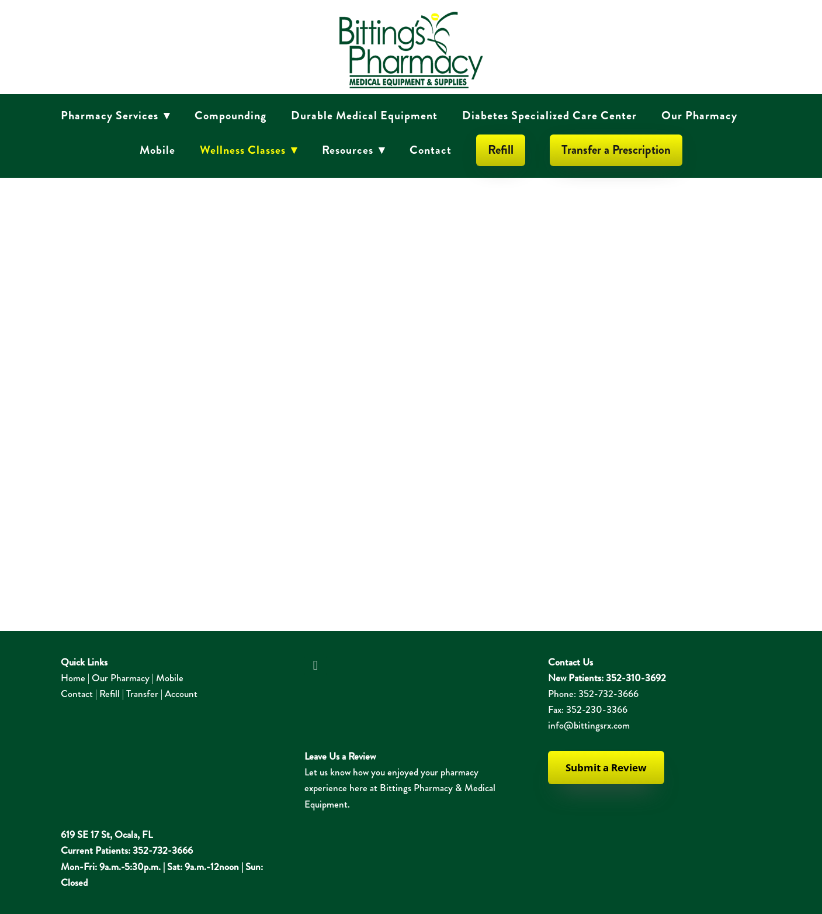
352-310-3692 (636, 678)
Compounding (230, 115)
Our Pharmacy (699, 115)
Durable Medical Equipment (364, 115)
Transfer (142, 694)
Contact (431, 150)
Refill (501, 149)
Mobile (157, 150)
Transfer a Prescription (616, 149)
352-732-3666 (608, 694)
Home (73, 678)
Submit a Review (606, 767)
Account (181, 694)
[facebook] (315, 665)
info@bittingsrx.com (589, 725)
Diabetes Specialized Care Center (549, 115)
